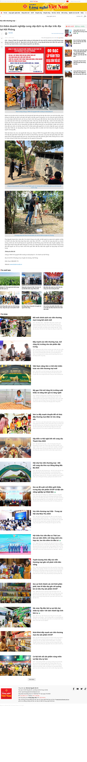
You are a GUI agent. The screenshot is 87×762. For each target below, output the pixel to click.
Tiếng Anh (67, 1)
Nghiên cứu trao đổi (74, 13)
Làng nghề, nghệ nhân (14, 13)
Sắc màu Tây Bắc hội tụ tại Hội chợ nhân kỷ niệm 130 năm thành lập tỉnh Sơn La (48, 610)
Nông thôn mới (25, 13)
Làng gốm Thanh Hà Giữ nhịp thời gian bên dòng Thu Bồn (79, 62)
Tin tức (5, 13)
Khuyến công (38, 13)
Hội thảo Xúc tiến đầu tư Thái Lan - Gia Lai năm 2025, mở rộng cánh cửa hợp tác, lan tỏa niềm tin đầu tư (47, 537)
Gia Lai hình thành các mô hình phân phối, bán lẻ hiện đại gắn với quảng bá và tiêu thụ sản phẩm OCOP (47, 586)
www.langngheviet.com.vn (62, 699)
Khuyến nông (46, 13)
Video (82, 13)
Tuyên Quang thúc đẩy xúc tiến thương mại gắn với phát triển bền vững (47, 562)
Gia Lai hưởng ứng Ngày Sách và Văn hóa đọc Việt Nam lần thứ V (79, 41)
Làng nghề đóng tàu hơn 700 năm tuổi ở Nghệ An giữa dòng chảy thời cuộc (79, 72)
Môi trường (64, 13)
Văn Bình (10, 32)
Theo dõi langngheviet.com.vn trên (49, 37)
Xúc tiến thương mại (7, 21)
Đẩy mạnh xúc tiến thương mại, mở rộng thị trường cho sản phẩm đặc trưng (47, 344)
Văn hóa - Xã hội (56, 13)
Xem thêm (31, 679)
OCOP (32, 13)
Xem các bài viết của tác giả (57, 33)
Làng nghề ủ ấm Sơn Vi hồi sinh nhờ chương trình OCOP (80, 31)
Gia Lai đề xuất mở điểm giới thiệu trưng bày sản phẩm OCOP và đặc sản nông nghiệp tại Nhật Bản (48, 489)
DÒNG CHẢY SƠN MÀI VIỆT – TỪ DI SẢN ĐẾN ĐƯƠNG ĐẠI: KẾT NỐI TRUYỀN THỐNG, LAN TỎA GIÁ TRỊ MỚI (80, 53)
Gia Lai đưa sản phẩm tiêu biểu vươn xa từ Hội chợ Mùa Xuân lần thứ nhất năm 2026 (53, 307)
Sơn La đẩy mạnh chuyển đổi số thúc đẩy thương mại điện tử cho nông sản (47, 416)
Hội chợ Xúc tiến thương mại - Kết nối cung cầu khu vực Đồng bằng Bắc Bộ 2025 (48, 465)
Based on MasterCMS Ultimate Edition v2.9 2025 (12, 705)
